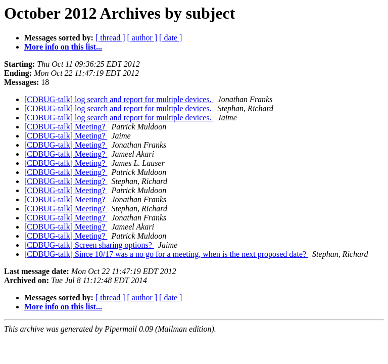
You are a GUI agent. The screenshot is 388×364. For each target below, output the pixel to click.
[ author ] (142, 37)
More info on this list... (63, 46)
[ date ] (170, 37)
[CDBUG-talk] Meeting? (65, 126)
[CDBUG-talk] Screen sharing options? (89, 245)
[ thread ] (110, 37)
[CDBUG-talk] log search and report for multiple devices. (119, 99)
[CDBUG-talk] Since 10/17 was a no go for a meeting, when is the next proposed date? (166, 254)
